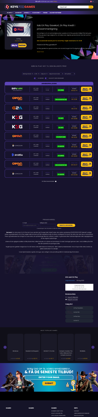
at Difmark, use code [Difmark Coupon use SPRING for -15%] (46, 1)
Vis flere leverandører (49, 181)
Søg (91, 7)
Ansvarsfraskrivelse (80, 404)
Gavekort (18, 12)
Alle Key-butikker (55, 12)
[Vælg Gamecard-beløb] (55, 74)
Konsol (27, 12)
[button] (5, 330)
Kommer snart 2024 (57, 394)
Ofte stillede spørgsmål (58, 399)
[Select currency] (36, 74)
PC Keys (10, 12)
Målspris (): (43, 223)
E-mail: (25, 223)
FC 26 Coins (36, 12)
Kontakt (76, 394)
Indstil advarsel (66, 225)
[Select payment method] (27, 74)
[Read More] (64, 52)
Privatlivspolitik (79, 399)
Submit (49, 366)
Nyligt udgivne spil (57, 397)
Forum (45, 12)
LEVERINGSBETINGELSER (80, 401)
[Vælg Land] (44, 74)
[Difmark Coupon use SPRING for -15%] (49, 256)
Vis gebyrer (39, 78)
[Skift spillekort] (69, 74)
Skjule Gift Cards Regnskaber (54, 78)
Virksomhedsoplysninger (81, 397)
